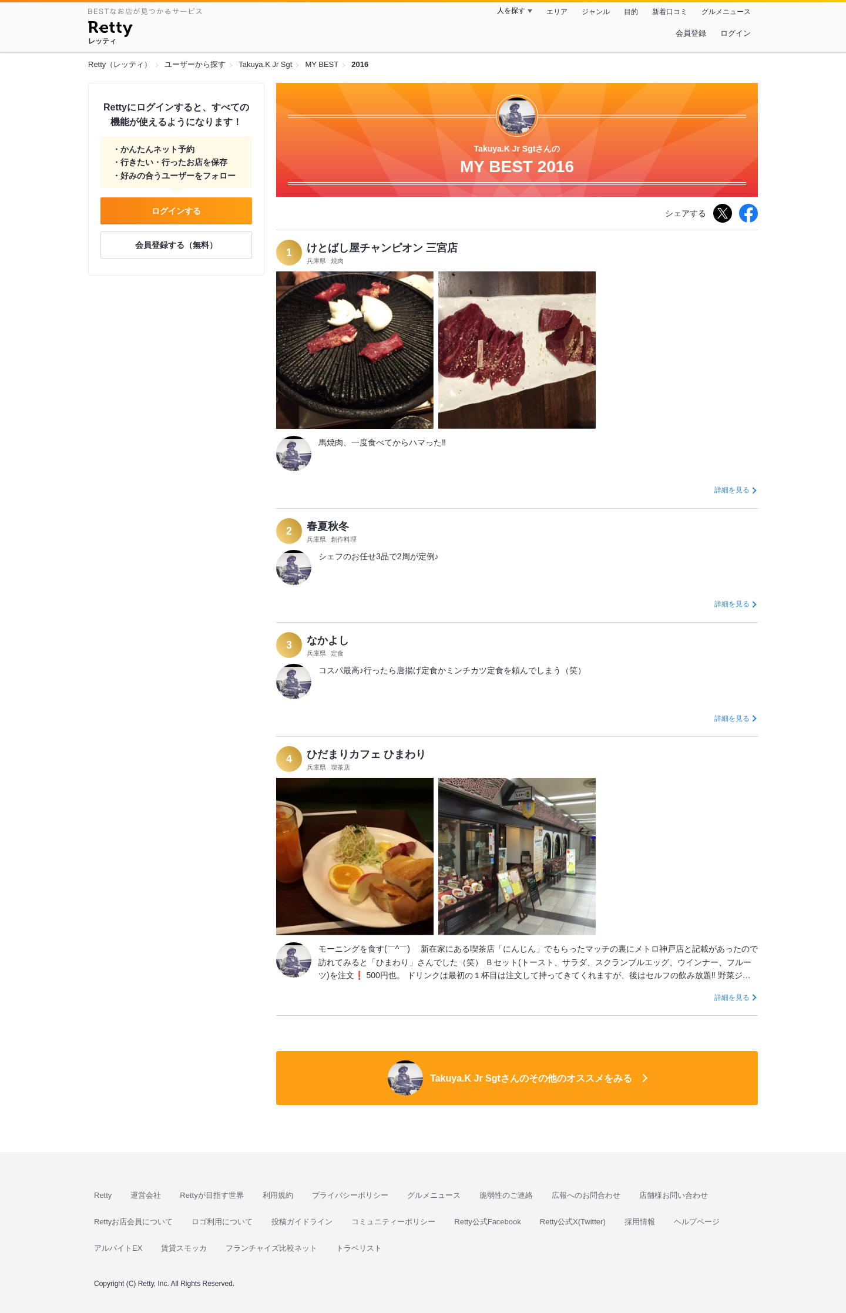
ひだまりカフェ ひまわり (366, 754)
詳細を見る (732, 490)
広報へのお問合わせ (586, 1195)
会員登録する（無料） (176, 245)
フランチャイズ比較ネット (271, 1248)
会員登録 (691, 33)
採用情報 (640, 1221)
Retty (103, 1195)
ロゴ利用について (222, 1221)
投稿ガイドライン (302, 1221)
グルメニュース (726, 12)
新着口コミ (669, 12)
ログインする (176, 211)
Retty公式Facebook (487, 1221)
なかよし (328, 640)
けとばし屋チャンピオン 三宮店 (382, 248)
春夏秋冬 (328, 526)
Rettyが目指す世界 (211, 1195)
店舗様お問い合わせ (673, 1195)
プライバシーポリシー (350, 1195)
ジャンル (596, 12)
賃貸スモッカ (184, 1248)
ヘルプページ (697, 1221)
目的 (631, 12)
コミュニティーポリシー (393, 1221)
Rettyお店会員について (133, 1221)
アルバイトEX (118, 1248)
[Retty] (110, 30)
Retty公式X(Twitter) (573, 1221)
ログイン (735, 33)
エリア (557, 12)
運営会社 (145, 1195)
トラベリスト (359, 1248)
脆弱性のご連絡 (506, 1195)
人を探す (511, 10)
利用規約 (278, 1195)
